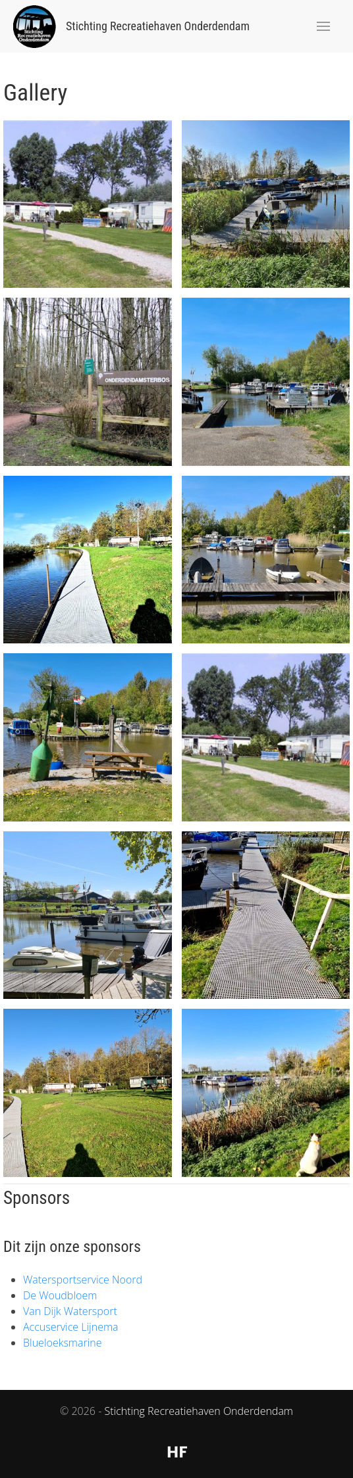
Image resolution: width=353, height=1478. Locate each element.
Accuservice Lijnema (71, 1327)
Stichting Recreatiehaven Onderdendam (198, 1411)
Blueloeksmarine (62, 1342)
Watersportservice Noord (82, 1279)
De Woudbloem (60, 1295)
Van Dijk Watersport (70, 1311)
